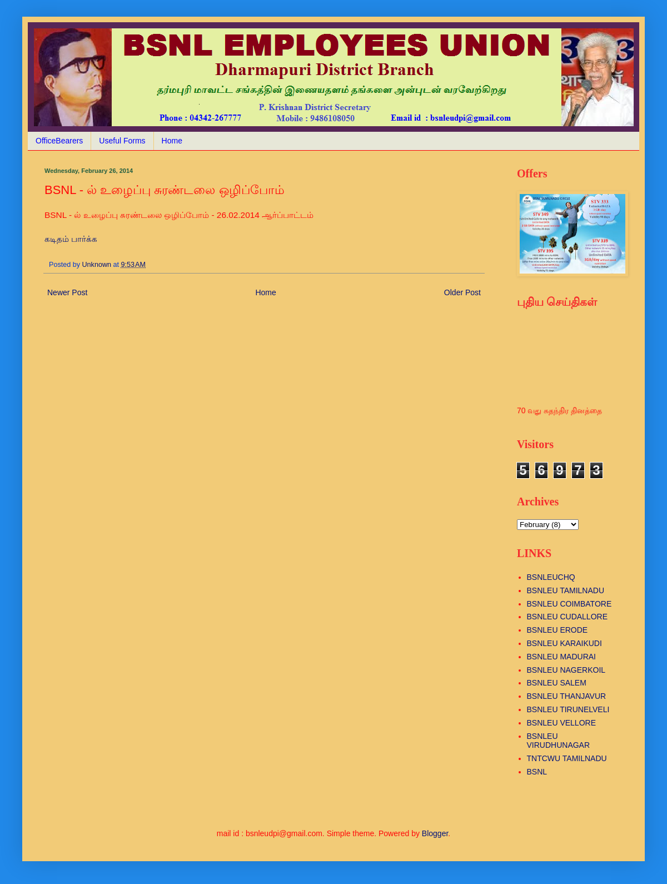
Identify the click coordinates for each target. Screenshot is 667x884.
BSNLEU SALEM (556, 682)
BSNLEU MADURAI (561, 656)
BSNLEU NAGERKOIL (566, 670)
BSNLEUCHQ (551, 577)
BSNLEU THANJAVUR (566, 696)
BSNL (537, 771)
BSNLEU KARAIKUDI (564, 643)
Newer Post (67, 292)
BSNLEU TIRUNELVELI (568, 709)
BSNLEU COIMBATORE (569, 603)
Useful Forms (122, 140)
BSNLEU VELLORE (561, 722)
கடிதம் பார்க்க (70, 239)
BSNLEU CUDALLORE (567, 616)
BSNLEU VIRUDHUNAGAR (558, 741)
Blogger (435, 833)
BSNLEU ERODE (557, 629)
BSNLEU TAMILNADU (566, 590)
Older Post (462, 292)
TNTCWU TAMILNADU (567, 758)
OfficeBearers (59, 140)
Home (172, 140)
